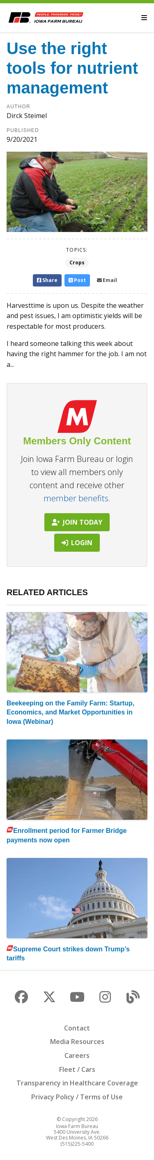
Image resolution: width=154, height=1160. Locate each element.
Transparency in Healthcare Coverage (77, 1082)
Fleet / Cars (77, 1069)
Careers (77, 1055)
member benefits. (77, 498)
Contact (77, 1028)
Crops (77, 262)
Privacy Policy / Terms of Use (77, 1096)
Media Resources (77, 1041)
